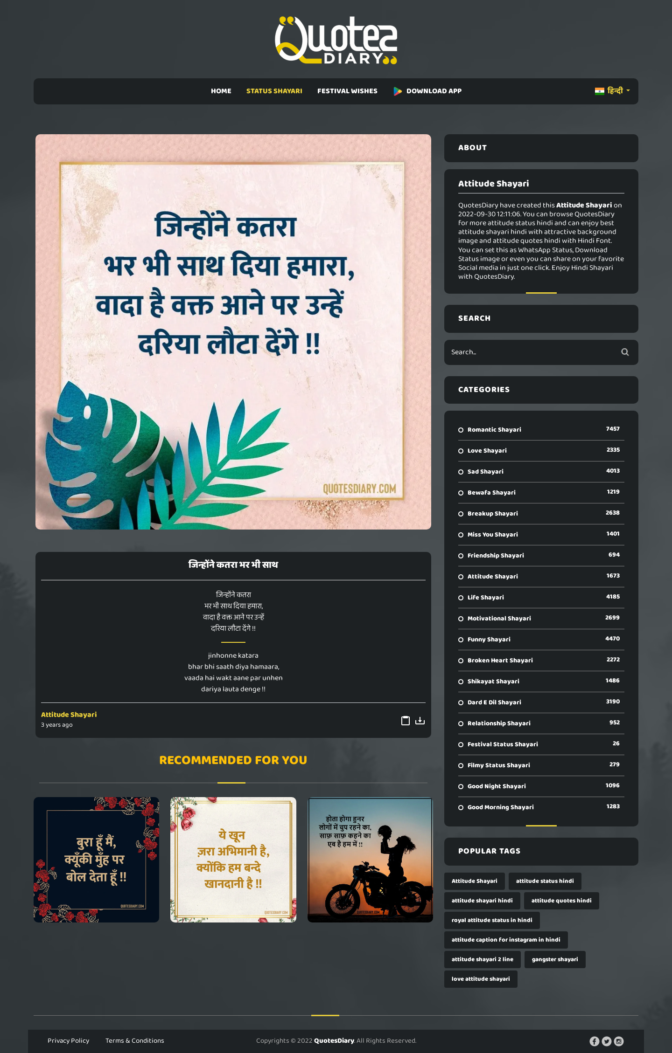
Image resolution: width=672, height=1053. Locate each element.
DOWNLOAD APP (427, 91)
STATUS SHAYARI (274, 91)
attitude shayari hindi (482, 901)
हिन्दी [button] (609, 91)
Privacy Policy (68, 1040)
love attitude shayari (481, 979)
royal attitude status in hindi (492, 920)
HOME (221, 91)
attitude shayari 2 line (482, 959)
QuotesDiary (334, 1040)
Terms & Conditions (134, 1040)
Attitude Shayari (69, 715)
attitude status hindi (545, 881)
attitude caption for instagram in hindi (506, 940)
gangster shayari (555, 959)
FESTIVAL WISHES (347, 91)
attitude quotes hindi (562, 901)
